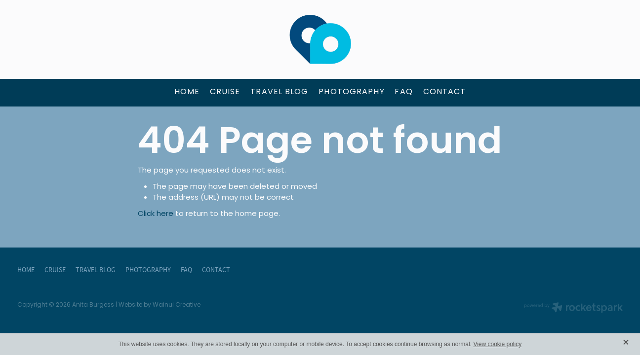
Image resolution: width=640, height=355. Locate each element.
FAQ (403, 92)
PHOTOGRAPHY (351, 92)
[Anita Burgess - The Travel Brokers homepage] (319, 39)
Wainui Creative (176, 305)
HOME (187, 92)
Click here (155, 214)
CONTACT (444, 92)
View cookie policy (497, 344)
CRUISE (225, 92)
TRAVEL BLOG (279, 92)
